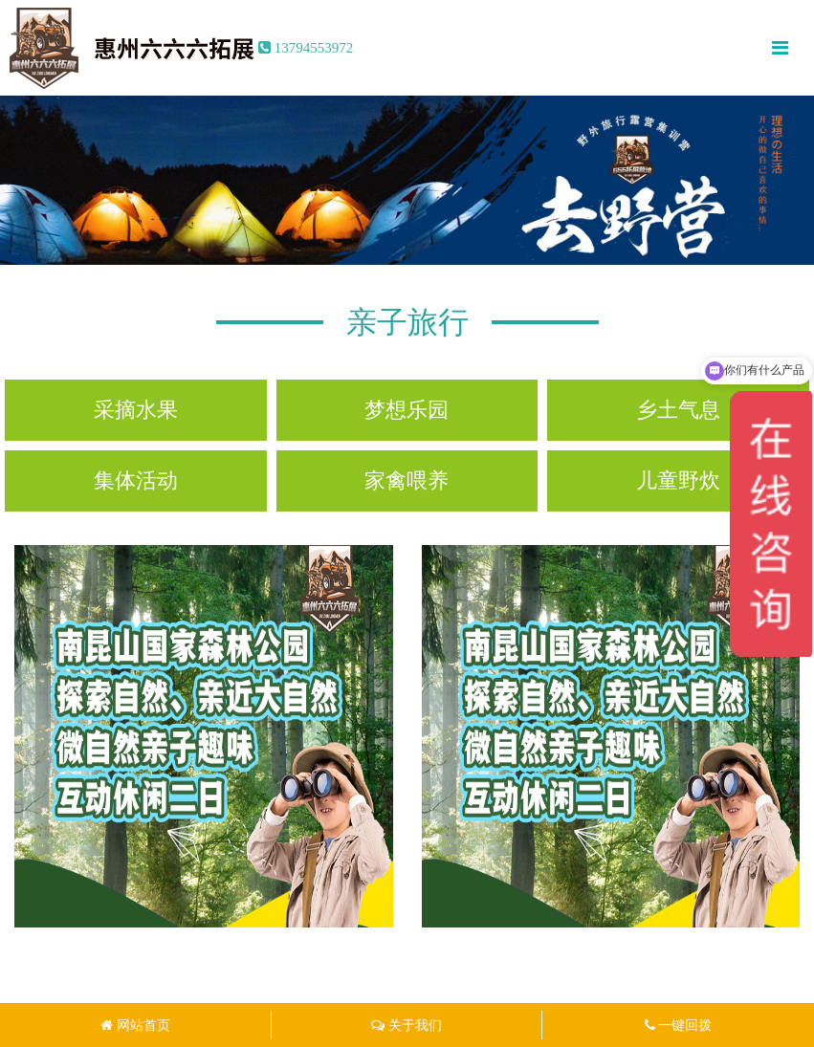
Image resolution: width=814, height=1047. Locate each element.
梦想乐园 (406, 410)
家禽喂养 (406, 480)
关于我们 (406, 1025)
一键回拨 (679, 1025)
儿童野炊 (678, 480)
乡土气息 (678, 410)
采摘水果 (136, 410)
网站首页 (135, 1025)
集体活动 (136, 480)
